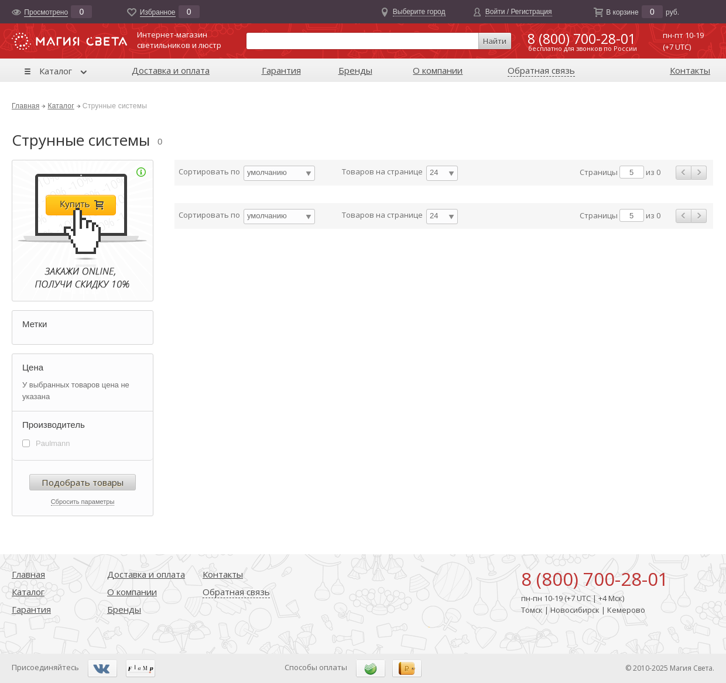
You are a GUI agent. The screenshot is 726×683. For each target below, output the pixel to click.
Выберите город (419, 12)
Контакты (690, 70)
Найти (494, 41)
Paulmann (53, 443)
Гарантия (281, 70)
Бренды (355, 70)
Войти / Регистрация (518, 12)
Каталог (55, 71)
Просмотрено (46, 12)
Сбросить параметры (83, 501)
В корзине (622, 12)
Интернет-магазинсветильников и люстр (179, 39)
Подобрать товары (83, 482)
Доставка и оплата (171, 70)
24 (434, 172)
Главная (25, 106)
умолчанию (267, 172)
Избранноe (158, 12)
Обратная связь (541, 70)
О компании (438, 70)
